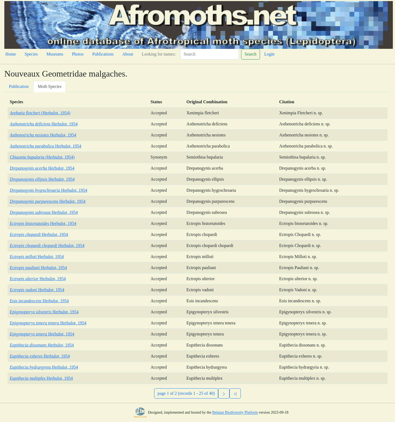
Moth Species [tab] (50, 86)
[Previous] (235, 393)
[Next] (223, 393)
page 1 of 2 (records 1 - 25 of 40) (186, 393)
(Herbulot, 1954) (40, 113)
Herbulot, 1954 (44, 124)
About (127, 54)
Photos (78, 54)
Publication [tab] (19, 86)
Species (31, 54)
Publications (103, 54)
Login (269, 54)
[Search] (209, 54)
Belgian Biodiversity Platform (235, 413)
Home (10, 54)
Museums (54, 54)
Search (250, 54)
